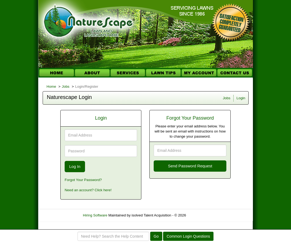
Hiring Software (95, 215)
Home (51, 86)
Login (241, 98)
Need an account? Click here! (88, 190)
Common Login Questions (188, 236)
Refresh (202, 215)
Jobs (65, 86)
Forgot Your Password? (83, 180)
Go (156, 236)
